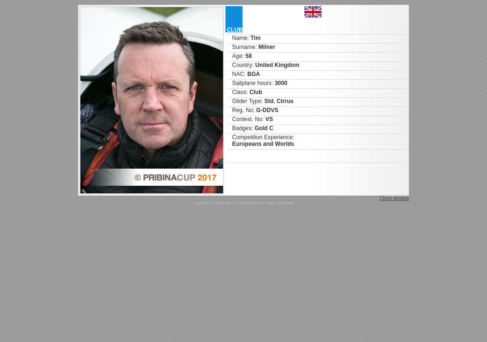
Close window (394, 198)
